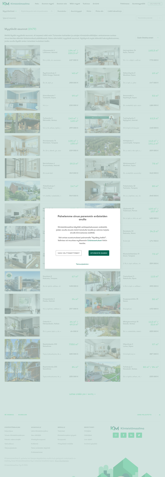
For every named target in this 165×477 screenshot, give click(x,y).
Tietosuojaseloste (82, 264)
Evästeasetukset (95, 240)
